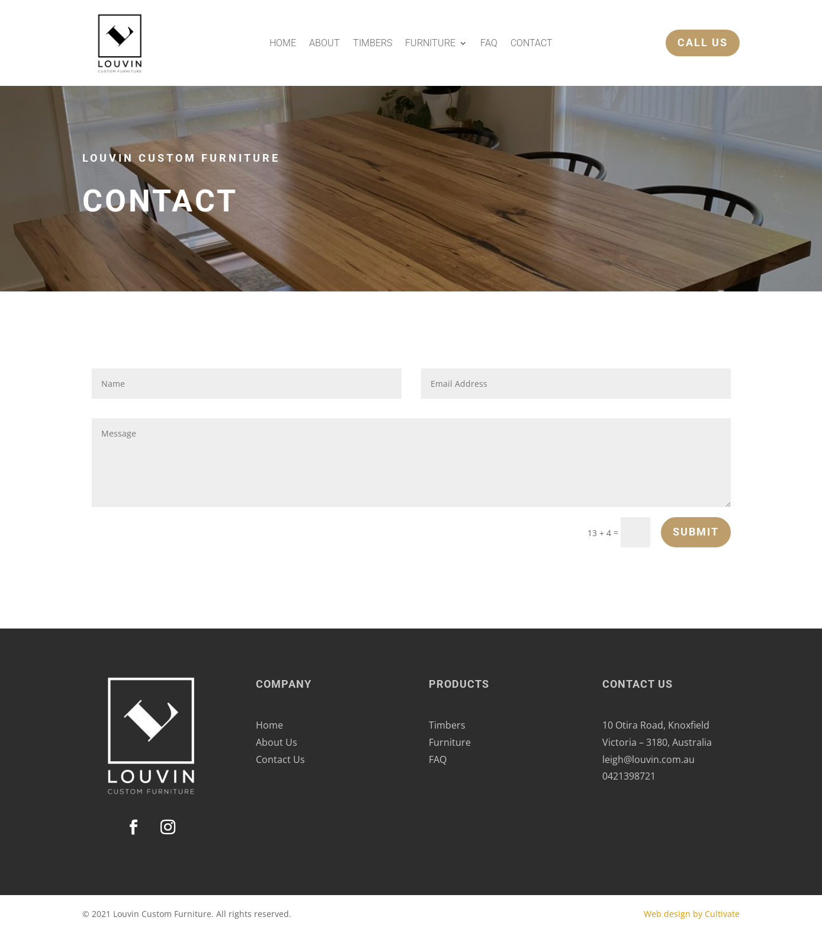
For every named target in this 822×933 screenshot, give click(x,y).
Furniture (430, 44)
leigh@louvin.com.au (648, 759)
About (324, 44)
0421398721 (629, 776)
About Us (276, 742)
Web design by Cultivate (692, 913)
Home (282, 44)
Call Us (682, 42)
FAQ (488, 44)
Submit (696, 531)
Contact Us (280, 759)
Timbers (372, 44)
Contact (531, 44)
